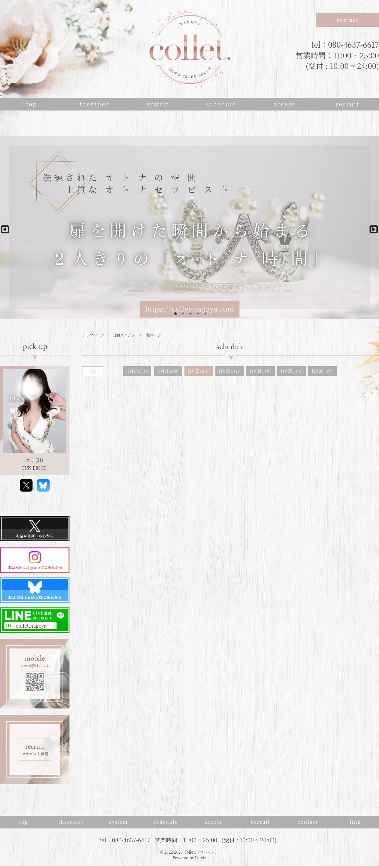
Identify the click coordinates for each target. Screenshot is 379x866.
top (31, 104)
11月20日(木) (137, 370)
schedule (221, 104)
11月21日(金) (167, 370)
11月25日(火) (291, 370)
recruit (347, 104)
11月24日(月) (260, 370)
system (158, 104)
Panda (200, 857)
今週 (92, 371)
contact (308, 822)
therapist (95, 104)
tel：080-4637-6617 (345, 44)
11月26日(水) (322, 370)
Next (371, 227)
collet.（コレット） (201, 852)
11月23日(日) (229, 370)
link (355, 822)
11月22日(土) (198, 370)
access (284, 104)
